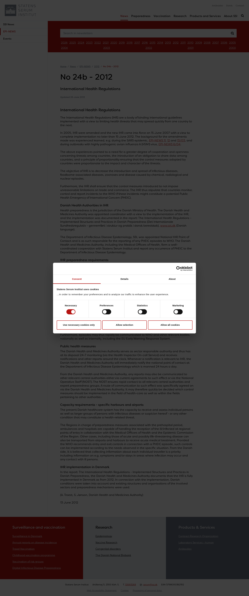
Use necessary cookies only (79, 325)
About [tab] (172, 279)
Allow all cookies (170, 325)
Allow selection (124, 325)
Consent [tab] (77, 279)
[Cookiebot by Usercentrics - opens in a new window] (178, 268)
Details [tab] (124, 279)
